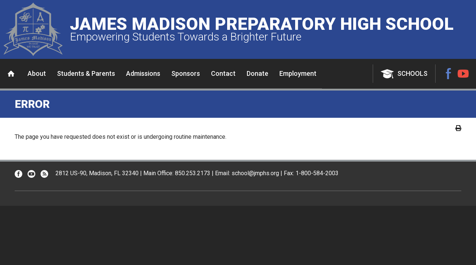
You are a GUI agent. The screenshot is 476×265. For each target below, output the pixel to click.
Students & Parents (86, 73)
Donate (257, 73)
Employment (297, 73)
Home (11, 73)
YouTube (463, 73)
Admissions (143, 73)
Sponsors (185, 73)
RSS (44, 174)
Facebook (448, 73)
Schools (412, 73)
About (37, 73)
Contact (223, 73)
